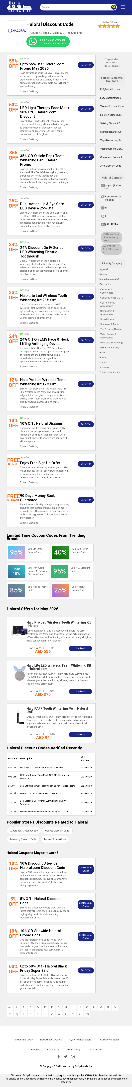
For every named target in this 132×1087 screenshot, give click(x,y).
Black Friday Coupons (51, 1039)
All (9, 1007)
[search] (74, 7)
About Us (35, 1049)
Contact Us (53, 1049)
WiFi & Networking (109, 347)
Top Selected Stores (108, 1039)
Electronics (105, 284)
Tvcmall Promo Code (55, 839)
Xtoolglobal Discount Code (24, 830)
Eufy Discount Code (110, 98)
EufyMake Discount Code (112, 89)
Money (103, 362)
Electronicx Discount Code (112, 115)
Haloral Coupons (112, 66)
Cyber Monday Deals (80, 1039)
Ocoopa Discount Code (57, 830)
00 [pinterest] (105, 216)
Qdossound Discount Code (112, 157)
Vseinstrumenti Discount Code (112, 148)
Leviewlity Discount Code (23, 839)
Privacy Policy (73, 1049)
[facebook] (58, 1057)
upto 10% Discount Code (37, 571)
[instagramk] (72, 1057)
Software (104, 367)
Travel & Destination (109, 372)
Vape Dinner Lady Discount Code (112, 140)
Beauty (103, 274)
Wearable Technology (111, 342)
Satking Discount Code (112, 123)
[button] (113, 7)
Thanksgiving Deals (22, 1039)
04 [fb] (105, 207)
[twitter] (65, 1057)
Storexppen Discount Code (112, 131)
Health (102, 352)
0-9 (87, 1014)
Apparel (103, 269)
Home (102, 357)
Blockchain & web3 (109, 279)
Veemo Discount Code (112, 106)
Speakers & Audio (109, 324)
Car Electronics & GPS (111, 297)
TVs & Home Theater (111, 329)
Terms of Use (94, 1049)
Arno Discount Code (110, 165)
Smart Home (107, 319)
